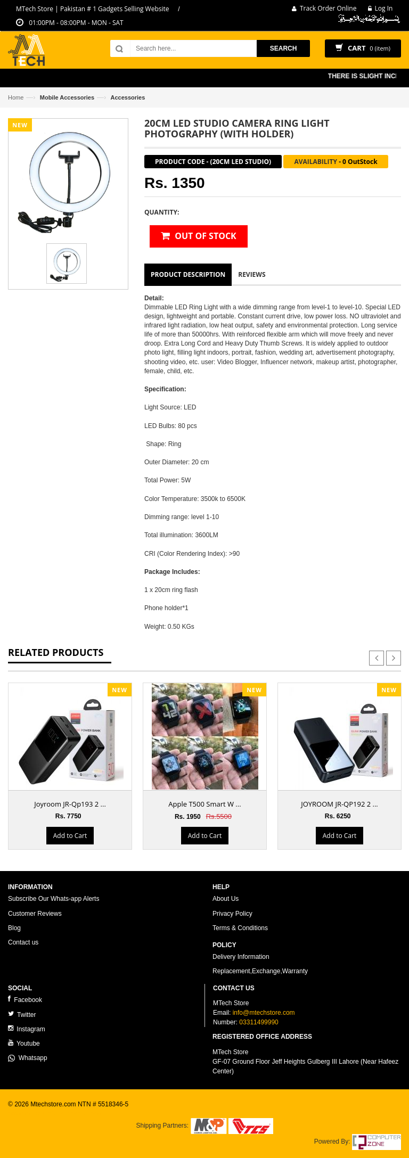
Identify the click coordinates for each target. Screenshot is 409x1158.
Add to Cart (70, 835)
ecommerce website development (55, 1113)
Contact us (23, 942)
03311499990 (258, 1022)
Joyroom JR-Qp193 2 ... (70, 804)
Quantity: (161, 212)
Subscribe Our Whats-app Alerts (53, 898)
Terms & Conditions (240, 928)
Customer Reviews (35, 913)
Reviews (251, 274)
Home (15, 97)
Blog (14, 928)
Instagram (26, 1029)
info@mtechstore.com (264, 1012)
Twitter (22, 1015)
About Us (225, 898)
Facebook (25, 1000)
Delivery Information (240, 956)
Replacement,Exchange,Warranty (260, 971)
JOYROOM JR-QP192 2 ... (339, 804)
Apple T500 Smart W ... (204, 804)
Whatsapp (27, 1058)
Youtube (24, 1043)
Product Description (188, 274)
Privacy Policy (232, 913)
